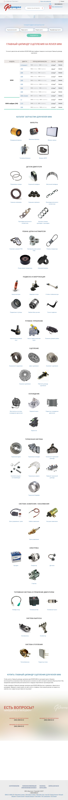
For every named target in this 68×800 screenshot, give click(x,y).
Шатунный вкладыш (52, 177)
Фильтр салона (52, 133)
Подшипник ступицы (16, 305)
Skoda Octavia (54, 794)
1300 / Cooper (24, 95)
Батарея (16, 558)
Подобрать (34, 35)
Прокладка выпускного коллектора (25, 215)
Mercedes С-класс (31, 794)
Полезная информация (29, 786)
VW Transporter (46, 796)
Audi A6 (47, 794)
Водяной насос (34, 404)
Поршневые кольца (16, 177)
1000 (21, 69)
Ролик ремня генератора (25, 261)
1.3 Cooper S (23, 65)
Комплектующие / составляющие (16, 470)
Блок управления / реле (16, 514)
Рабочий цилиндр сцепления (43, 378)
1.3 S (21, 103)
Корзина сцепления (25, 377)
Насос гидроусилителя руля (34, 332)
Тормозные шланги (34, 469)
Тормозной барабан (34, 488)
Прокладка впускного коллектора (52, 196)
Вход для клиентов (46, 1)
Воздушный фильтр (16, 133)
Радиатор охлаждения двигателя (52, 405)
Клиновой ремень (43, 261)
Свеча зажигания (34, 532)
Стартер (34, 576)
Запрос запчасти (53, 786)
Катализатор (25, 629)
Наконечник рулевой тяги (16, 332)
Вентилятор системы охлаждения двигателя (16, 405)
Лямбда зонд (16, 602)
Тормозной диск (16, 449)
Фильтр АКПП (43, 151)
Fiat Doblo (38, 796)
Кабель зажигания (34, 514)
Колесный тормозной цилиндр (52, 450)
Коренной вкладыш (34, 177)
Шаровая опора (34, 287)
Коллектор (43, 629)
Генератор (34, 558)
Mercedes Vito (40, 794)
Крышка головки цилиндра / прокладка (43, 215)
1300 (21, 72)
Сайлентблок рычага (34, 305)
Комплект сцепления (52, 359)
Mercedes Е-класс (20, 794)
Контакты (42, 786)
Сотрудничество (14, 786)
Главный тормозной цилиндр (52, 470)
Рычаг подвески (52, 305)
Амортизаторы (16, 287)
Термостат (34, 423)
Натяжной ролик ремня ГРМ (34, 243)
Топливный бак (34, 602)
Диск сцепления (34, 359)
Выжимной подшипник (16, 359)
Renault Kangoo (29, 796)
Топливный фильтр (25, 151)
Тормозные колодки (34, 449)
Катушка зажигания (52, 514)
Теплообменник (25, 655)
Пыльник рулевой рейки (52, 331)
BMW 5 (7, 794)
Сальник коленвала (16, 195)
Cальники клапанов (34, 195)
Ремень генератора (52, 242)
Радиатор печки (43, 655)
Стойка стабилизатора (52, 287)
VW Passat (54, 796)
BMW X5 (12, 794)
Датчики (52, 558)
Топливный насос (52, 602)
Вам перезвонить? (57, 6)
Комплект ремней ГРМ (16, 242)
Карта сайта (43, 787)
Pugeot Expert (20, 796)
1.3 (21, 99)
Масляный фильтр (34, 133)
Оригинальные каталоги (28, 787)
